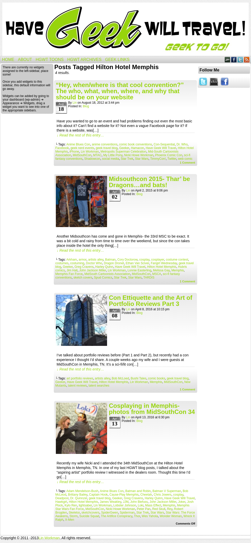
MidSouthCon (82, 155)
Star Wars (142, 159)
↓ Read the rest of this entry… (80, 135)
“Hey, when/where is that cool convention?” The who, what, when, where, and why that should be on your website (120, 91)
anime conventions (104, 144)
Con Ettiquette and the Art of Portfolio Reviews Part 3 (150, 300)
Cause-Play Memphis (124, 494)
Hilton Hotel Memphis (161, 267)
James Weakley (110, 502)
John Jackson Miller (92, 270)
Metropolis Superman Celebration (124, 151)
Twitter (240, 59)
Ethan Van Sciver (137, 263)
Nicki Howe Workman (138, 155)
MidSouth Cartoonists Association (107, 274)
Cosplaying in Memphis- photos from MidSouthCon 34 (152, 408)
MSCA (156, 274)
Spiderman (127, 512)
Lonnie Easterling (139, 270)
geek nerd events (82, 148)
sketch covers (83, 277)
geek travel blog (107, 148)
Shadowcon (92, 159)
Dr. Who (181, 144)
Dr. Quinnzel (78, 498)
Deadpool (61, 498)
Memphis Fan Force (69, 274)
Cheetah (146, 494)
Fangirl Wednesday (164, 263)
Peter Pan (143, 509)
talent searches (98, 385)
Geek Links (117, 59)
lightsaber (85, 505)
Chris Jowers (162, 494)
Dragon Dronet (114, 263)
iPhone (74, 151)
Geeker (124, 148)
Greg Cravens (84, 267)
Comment (187, 162)
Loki (140, 505)
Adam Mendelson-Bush (82, 491)
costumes (61, 263)
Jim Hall (72, 270)
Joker (181, 502)
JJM (126, 502)
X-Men (69, 519)
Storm (73, 516)
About (25, 59)
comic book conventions (135, 144)
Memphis (177, 270)
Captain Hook (98, 494)
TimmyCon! (158, 159)
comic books (156, 378)
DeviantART (227, 59)
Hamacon (137, 148)
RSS (247, 59)
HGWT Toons (50, 59)
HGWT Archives (84, 59)
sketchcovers (90, 512)
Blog (86, 106)
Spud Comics (103, 277)
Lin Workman (90, 151)
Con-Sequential (164, 144)
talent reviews (77, 385)
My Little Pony (112, 155)
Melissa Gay (161, 270)
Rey (169, 509)
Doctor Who (94, 263)
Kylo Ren (71, 505)
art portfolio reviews (80, 378)
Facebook (234, 59)
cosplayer (157, 259)
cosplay (144, 259)
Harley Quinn (104, 267)
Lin (74, 102)
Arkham (71, 259)
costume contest (177, 259)
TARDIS (148, 277)
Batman (110, 259)
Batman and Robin (138, 491)
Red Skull (158, 509)
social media (110, 159)
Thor (137, 516)
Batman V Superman (166, 491)
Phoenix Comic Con (168, 155)
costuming (77, 263)
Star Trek (127, 159)
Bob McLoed (120, 378)
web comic (185, 159)
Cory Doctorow (127, 259)
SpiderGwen (109, 512)
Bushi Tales (138, 378)
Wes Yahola (150, 516)
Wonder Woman (171, 516)
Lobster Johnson (124, 505)
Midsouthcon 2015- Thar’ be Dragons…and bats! (149, 181)
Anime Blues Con (78, 144)
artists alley (95, 259)
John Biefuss (139, 502)
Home (8, 59)
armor (83, 259)
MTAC (97, 155)
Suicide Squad (89, 516)
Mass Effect (153, 505)
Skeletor (74, 512)
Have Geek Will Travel (125, 29)
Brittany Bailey (77, 494)
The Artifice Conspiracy (116, 516)
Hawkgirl (61, 502)
